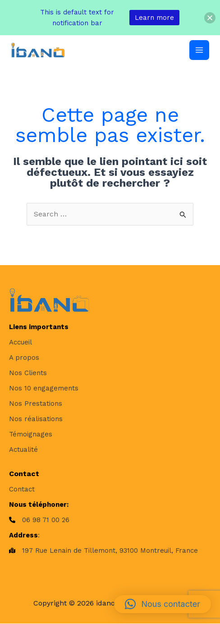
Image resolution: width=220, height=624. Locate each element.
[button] (162, 604)
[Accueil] (20, 342)
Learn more (154, 18)
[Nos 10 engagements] (43, 388)
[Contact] (22, 489)
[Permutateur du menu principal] (199, 50)
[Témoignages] (30, 434)
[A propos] (24, 357)
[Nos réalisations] (36, 418)
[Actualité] (23, 449)
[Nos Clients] (28, 372)
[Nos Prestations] (35, 403)
